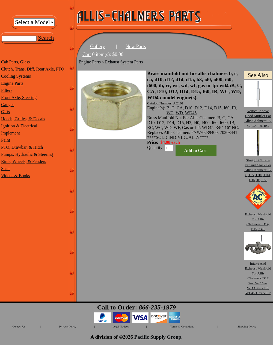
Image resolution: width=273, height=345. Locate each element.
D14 (208, 108)
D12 (198, 108)
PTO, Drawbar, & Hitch (22, 147)
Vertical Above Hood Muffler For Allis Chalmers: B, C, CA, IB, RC (258, 116)
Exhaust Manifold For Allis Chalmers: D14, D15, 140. (258, 219)
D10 (188, 108)
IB (234, 108)
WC (170, 112)
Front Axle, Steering (19, 97)
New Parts (136, 46)
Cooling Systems (16, 76)
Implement (10, 133)
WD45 (191, 112)
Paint (5, 140)
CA (180, 108)
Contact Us (18, 326)
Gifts (5, 111)
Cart (86, 54)
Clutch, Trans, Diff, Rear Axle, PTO (32, 69)
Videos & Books (15, 175)
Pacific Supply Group (157, 337)
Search (46, 37)
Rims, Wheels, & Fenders (23, 161)
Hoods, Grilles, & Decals (23, 118)
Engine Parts (12, 83)
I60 (226, 108)
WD (179, 112)
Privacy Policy (67, 326)
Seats (5, 168)
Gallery (97, 46)
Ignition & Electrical (19, 126)
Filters (6, 90)
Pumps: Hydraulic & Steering (27, 154)
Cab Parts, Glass (15, 62)
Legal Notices (120, 326)
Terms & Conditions (182, 326)
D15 (218, 108)
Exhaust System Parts (124, 62)
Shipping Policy (247, 326)
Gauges (7, 104)
